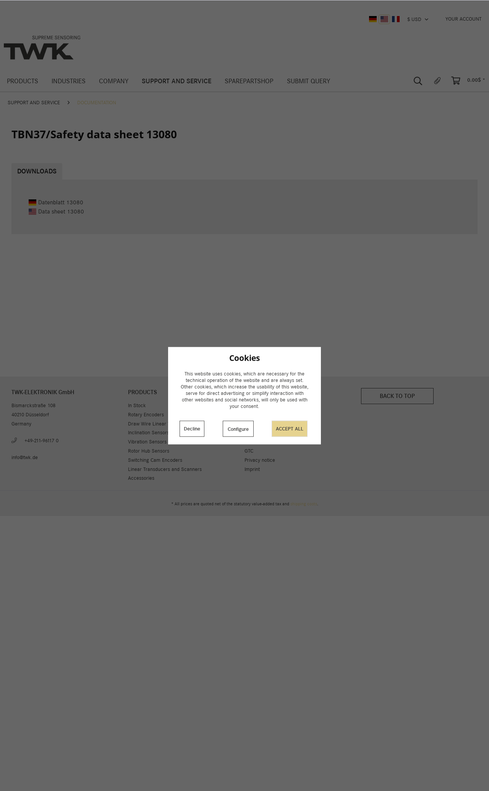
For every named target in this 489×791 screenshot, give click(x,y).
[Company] (113, 81)
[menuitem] (463, 19)
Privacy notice (259, 460)
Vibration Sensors (147, 441)
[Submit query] (308, 81)
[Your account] (463, 19)
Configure (238, 429)
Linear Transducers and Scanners (165, 469)
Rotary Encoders (146, 414)
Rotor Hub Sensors (148, 451)
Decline (192, 428)
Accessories (141, 478)
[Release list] (437, 81)
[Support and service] (176, 81)
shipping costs (303, 503)
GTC (248, 451)
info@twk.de (24, 457)
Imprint (252, 469)
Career (251, 441)
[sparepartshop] (249, 81)
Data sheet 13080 (56, 211)
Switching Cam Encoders (155, 460)
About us (254, 405)
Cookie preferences (265, 414)
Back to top (397, 396)
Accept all (289, 428)
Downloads (37, 171)
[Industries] (68, 81)
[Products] (22, 81)
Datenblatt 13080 (56, 202)
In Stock (137, 405)
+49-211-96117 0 (41, 440)
